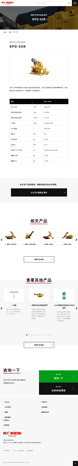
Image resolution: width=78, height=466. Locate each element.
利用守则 (6, 450)
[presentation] (1, 240)
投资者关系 (45, 412)
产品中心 (44, 402)
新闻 (6, 412)
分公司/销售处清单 (39, 192)
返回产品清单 (39, 259)
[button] (26, 334)
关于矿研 (8, 407)
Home (5, 32)
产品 (10, 32)
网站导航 (30, 450)
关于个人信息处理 (18, 450)
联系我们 (8, 417)
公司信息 (44, 407)
